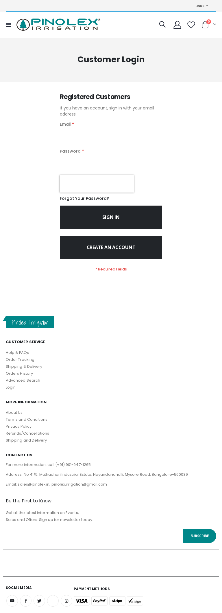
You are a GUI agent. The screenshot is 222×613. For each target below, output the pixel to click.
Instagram (66, 606)
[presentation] (97, 187)
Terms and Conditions (26, 424)
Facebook (26, 606)
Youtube (12, 606)
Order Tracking (20, 364)
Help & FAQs (17, 358)
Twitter (39, 606)
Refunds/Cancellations (27, 438)
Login (11, 392)
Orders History (19, 378)
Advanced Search (23, 385)
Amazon (53, 606)
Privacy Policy (19, 431)
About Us (14, 417)
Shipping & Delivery (24, 371)
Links (199, 5)
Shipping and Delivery (26, 445)
